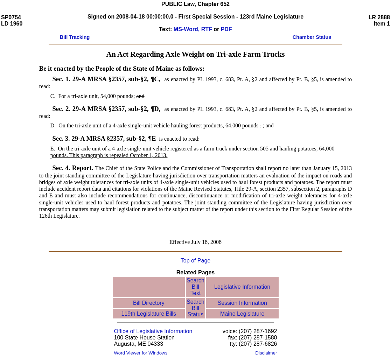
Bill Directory (149, 303)
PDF (226, 29)
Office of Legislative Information (153, 331)
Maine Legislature (242, 314)
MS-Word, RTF (193, 29)
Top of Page (195, 261)
